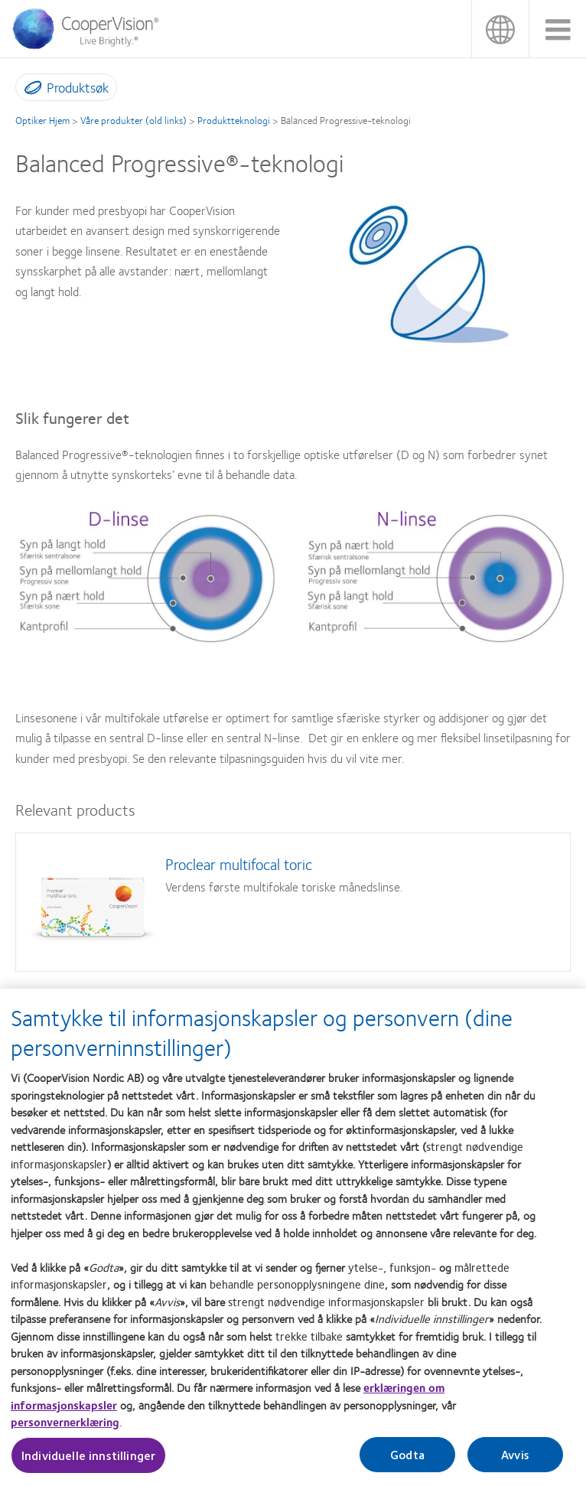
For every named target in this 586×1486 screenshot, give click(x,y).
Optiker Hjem (42, 120)
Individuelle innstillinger (88, 1460)
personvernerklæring (65, 1427)
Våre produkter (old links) (133, 120)
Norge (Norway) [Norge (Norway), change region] (500, 28)
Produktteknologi (233, 120)
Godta (407, 1459)
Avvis (515, 1459)
